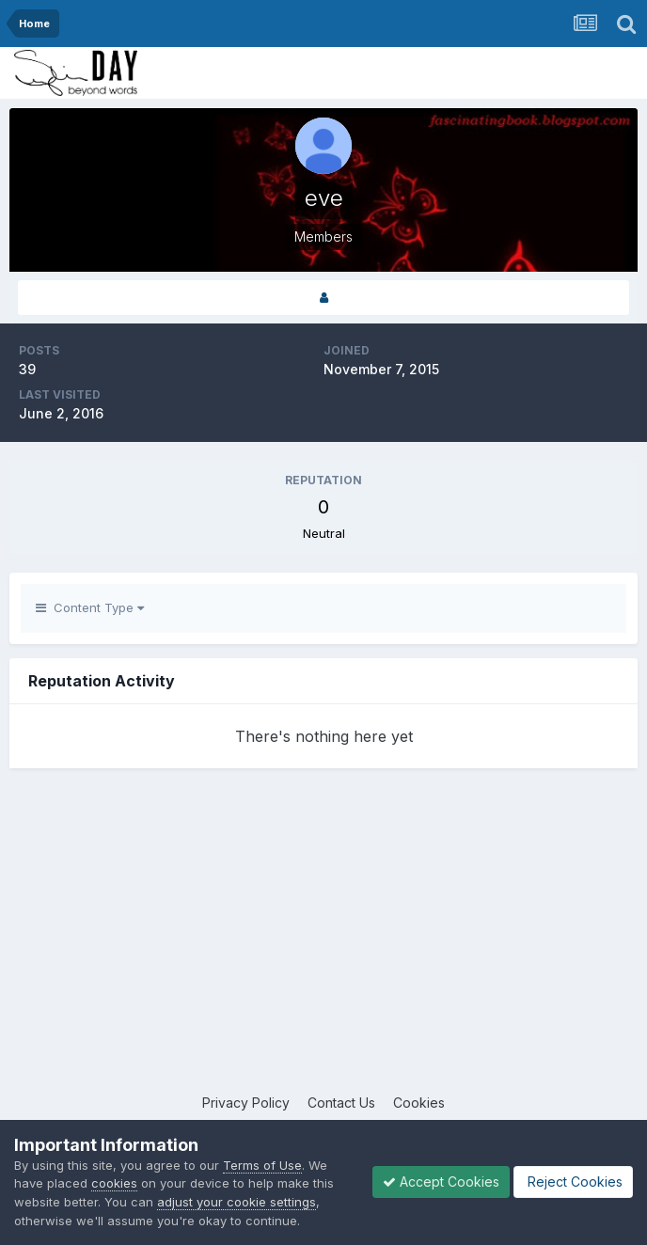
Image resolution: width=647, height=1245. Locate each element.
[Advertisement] (323, 942)
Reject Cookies (573, 1182)
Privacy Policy (246, 1103)
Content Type (90, 607)
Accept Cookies (441, 1182)
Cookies (419, 1103)
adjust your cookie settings (236, 1201)
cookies (114, 1182)
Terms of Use (262, 1165)
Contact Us (341, 1103)
